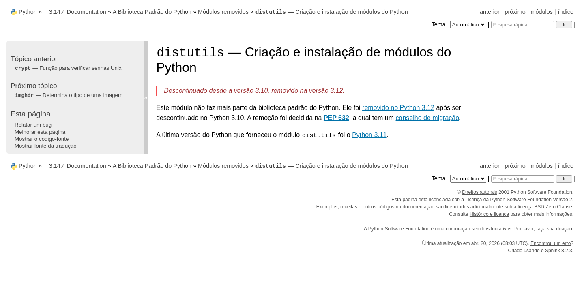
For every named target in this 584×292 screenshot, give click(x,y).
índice (565, 12)
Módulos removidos (223, 12)
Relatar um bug (33, 125)
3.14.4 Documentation (77, 12)
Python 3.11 (369, 134)
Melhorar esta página (40, 132)
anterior (490, 12)
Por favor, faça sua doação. (543, 229)
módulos (541, 12)
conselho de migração (427, 117)
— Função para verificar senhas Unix (68, 68)
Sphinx (552, 250)
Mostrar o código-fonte (42, 139)
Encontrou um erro (550, 243)
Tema (460, 24)
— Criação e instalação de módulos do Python (331, 12)
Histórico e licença (489, 214)
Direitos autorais (479, 192)
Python (28, 12)
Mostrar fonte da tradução (46, 146)
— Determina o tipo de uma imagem (68, 95)
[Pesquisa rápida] (522, 24)
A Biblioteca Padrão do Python (152, 12)
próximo (515, 12)
